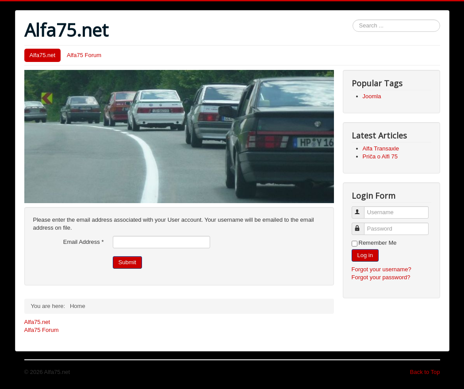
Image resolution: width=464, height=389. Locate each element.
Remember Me (378, 242)
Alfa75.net (43, 55)
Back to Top (425, 372)
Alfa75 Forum (84, 55)
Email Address (83, 242)
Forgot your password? (381, 277)
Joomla (372, 96)
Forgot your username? (381, 269)
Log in (365, 255)
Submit (127, 262)
